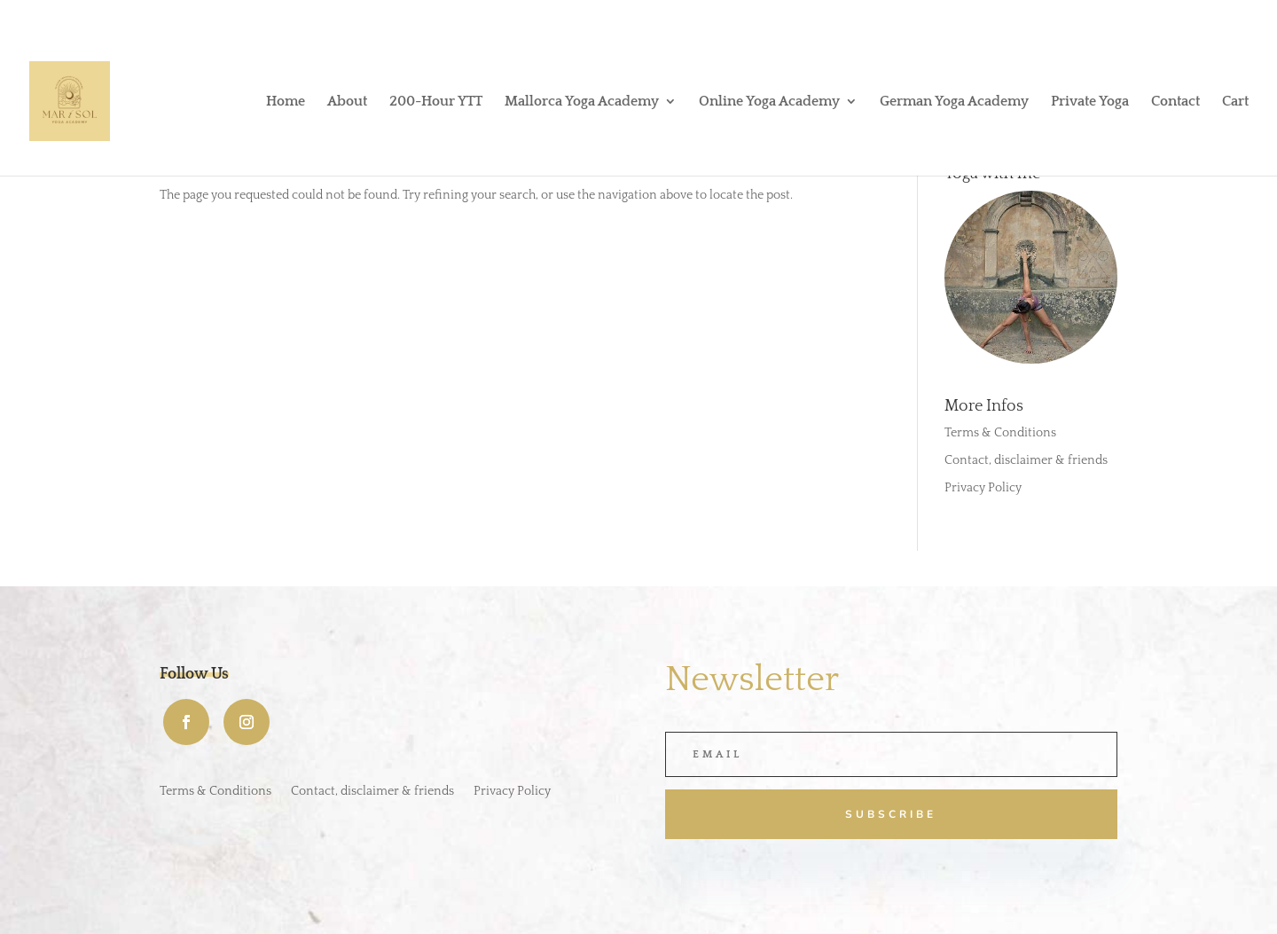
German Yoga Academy (954, 102)
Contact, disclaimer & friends (1026, 460)
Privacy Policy (983, 488)
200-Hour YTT (435, 102)
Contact (1175, 102)
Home (285, 102)
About (347, 102)
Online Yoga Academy (769, 102)
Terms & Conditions (1000, 433)
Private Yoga (1090, 102)
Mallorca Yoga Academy (582, 102)
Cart (1235, 102)
